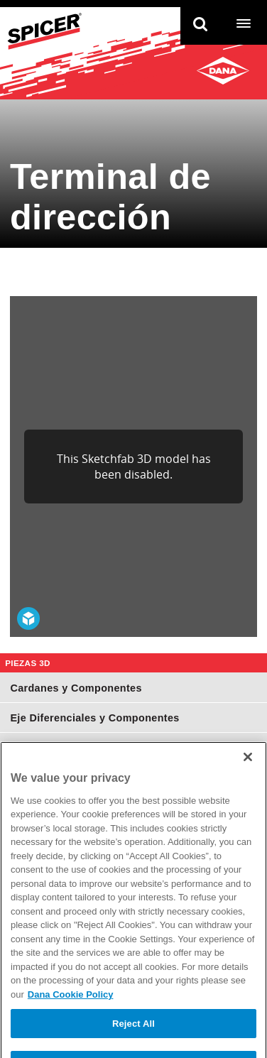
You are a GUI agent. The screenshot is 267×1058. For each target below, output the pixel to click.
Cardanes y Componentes (75, 688)
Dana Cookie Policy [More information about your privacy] (71, 1005)
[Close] (247, 767)
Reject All (133, 1034)
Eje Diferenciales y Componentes (94, 718)
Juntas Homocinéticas (67, 747)
